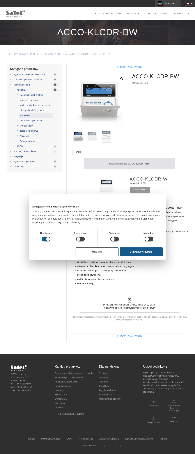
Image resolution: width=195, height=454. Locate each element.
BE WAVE (59, 407)
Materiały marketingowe (110, 399)
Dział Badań (153, 405)
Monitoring (18, 166)
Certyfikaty (104, 386)
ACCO (72, 54)
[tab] (78, 152)
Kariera (31, 439)
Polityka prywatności (50, 439)
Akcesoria (24, 136)
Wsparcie (133, 13)
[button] (121, 78)
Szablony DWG (106, 394)
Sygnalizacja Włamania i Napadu (29, 74)
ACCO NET (22, 90)
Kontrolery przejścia (29, 100)
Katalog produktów (109, 13)
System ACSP (61, 399)
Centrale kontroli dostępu (31, 95)
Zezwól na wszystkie (141, 251)
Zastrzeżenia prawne (109, 439)
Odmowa (97, 251)
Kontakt (179, 13)
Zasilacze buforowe (29, 131)
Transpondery (26, 126)
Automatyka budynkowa (25, 151)
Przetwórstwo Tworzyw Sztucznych (174, 408)
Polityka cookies (85, 439)
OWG (69, 439)
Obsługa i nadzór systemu (32, 110)
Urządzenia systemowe (31, 120)
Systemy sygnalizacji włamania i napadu (74, 373)
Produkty (36, 54)
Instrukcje (103, 377)
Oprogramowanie (28, 141)
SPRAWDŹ (140, 190)
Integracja (18, 156)
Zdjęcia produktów (107, 390)
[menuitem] (189, 4)
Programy (103, 382)
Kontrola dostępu (55, 54)
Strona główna (18, 54)
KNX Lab (174, 421)
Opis (78, 152)
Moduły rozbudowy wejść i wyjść (35, 105)
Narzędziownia (154, 422)
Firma (165, 13)
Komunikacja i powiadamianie (28, 79)
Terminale (84, 54)
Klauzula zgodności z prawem (139, 439)
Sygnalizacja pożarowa (24, 161)
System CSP (61, 394)
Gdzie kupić (150, 13)
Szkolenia (103, 373)
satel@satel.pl (24, 390)
